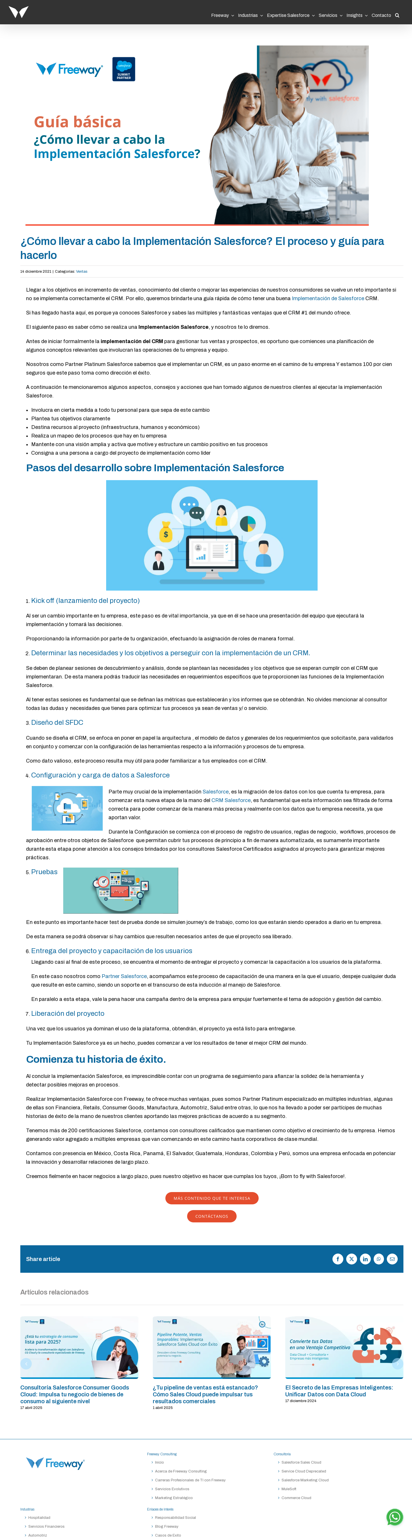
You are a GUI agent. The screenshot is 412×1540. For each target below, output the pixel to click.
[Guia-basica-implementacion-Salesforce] (197, 135)
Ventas (82, 272)
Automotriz (37, 1535)
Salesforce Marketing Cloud (305, 1480)
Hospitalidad (39, 1518)
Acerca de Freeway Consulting (181, 1471)
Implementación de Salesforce (328, 298)
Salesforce (216, 792)
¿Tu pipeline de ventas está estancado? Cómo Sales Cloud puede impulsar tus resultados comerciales (205, 1394)
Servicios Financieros (46, 1527)
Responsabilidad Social (175, 1518)
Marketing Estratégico (174, 1498)
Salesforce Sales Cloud (302, 1462)
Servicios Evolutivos (172, 1489)
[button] (397, 13)
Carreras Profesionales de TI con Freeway (190, 1480)
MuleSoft (289, 1489)
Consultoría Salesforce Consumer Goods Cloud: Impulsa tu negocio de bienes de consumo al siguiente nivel (74, 1394)
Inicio (159, 1462)
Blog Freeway (167, 1527)
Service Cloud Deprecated (304, 1471)
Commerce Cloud (296, 1498)
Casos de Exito (168, 1535)
